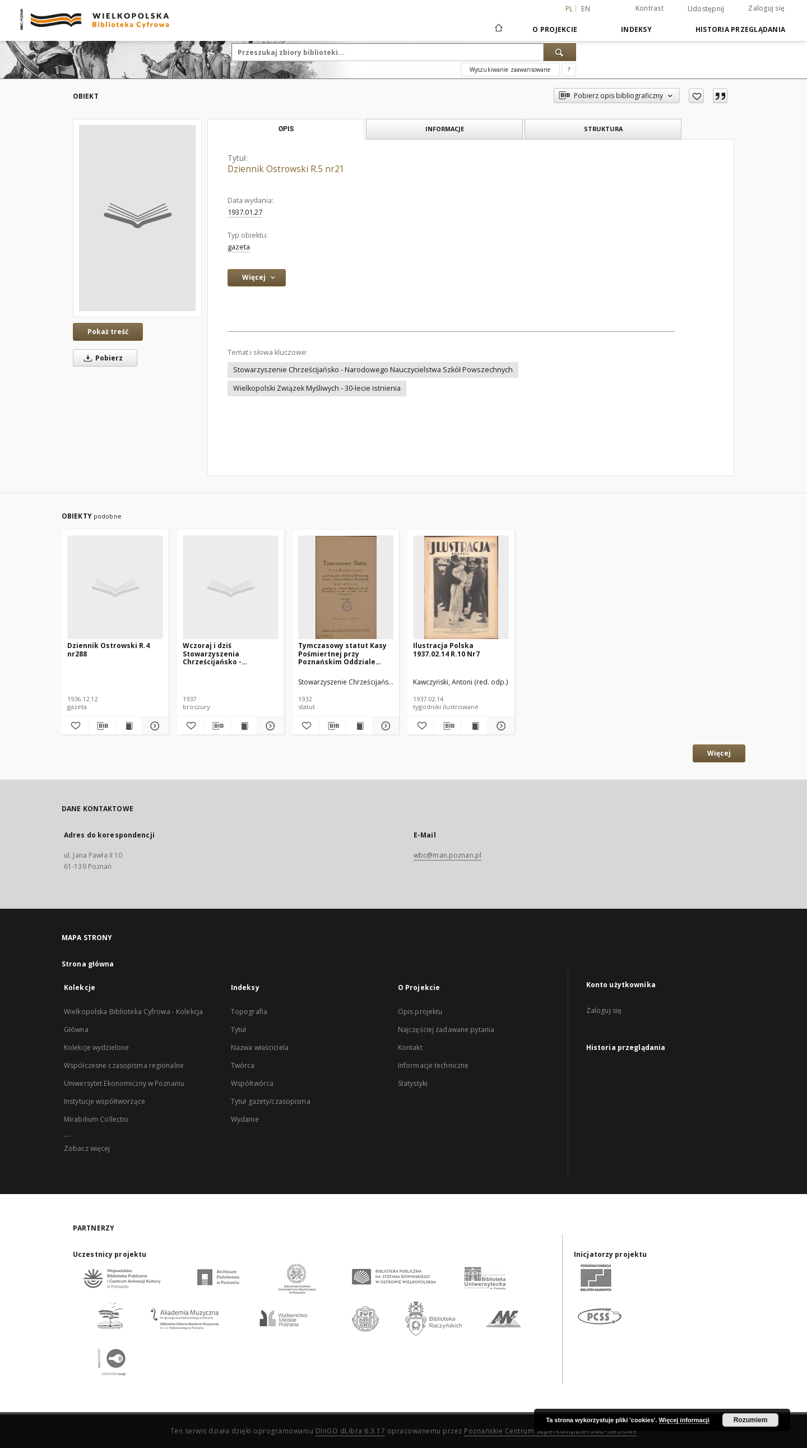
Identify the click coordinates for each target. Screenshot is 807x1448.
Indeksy (636, 29)
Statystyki (413, 1083)
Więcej (719, 753)
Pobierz (101, 357)
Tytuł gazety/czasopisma (270, 1101)
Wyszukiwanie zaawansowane (510, 69)
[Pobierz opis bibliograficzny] (102, 726)
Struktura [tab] (603, 128)
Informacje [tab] (444, 128)
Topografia (249, 1011)
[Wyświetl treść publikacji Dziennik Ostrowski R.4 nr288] (128, 726)
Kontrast (650, 8)
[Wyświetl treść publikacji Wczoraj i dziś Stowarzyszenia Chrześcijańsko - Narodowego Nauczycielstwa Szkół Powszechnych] (244, 726)
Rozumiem (751, 1420)
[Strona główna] (498, 29)
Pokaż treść (107, 331)
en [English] (585, 8)
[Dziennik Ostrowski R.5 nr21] (137, 218)
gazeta (239, 247)
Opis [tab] (286, 129)
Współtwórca (252, 1083)
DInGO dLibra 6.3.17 (351, 1431)
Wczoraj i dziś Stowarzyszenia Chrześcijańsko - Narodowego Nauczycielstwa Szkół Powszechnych (221, 653)
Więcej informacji (684, 1420)
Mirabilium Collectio (96, 1119)
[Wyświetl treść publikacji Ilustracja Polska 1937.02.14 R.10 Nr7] (474, 726)
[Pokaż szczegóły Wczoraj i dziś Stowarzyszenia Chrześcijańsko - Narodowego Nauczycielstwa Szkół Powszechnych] (269, 726)
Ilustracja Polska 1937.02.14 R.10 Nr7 (446, 649)
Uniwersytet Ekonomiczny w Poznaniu (124, 1083)
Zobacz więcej (87, 1148)
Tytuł (239, 1029)
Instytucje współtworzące (104, 1101)
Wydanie (245, 1119)
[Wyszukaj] (560, 52)
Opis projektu (420, 1011)
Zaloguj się (766, 8)
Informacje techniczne (433, 1065)
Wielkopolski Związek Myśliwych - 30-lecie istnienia (317, 388)
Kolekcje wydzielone (96, 1047)
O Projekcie (554, 29)
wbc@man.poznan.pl (447, 855)
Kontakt (410, 1047)
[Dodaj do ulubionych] (696, 96)
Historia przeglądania (740, 29)
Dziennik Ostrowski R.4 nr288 (108, 649)
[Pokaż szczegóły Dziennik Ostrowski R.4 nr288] (154, 726)
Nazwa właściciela (260, 1047)
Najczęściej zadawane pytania (446, 1029)
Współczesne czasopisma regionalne (124, 1065)
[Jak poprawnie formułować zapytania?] (569, 69)
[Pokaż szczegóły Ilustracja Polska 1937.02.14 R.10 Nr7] (499, 726)
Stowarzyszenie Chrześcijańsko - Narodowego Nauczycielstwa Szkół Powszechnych (373, 369)
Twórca (243, 1065)
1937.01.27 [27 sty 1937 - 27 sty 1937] (245, 212)
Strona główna (88, 964)
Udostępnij (706, 8)
